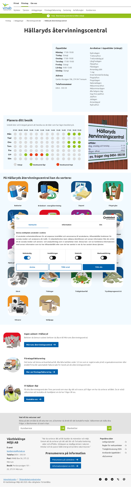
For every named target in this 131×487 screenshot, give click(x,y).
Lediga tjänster (108, 442)
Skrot (18, 291)
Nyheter (17, 10)
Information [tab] (66, 225)
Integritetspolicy (10, 479)
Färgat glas (113, 206)
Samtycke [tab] (33, 225)
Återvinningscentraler (34, 21)
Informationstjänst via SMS (63, 466)
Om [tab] (100, 225)
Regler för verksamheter (112, 445)
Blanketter (72, 428)
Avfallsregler (78, 10)
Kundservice (91, 10)
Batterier (18, 206)
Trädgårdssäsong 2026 (112, 449)
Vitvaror (18, 320)
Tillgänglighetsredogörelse (30, 479)
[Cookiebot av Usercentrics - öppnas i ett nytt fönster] (105, 218)
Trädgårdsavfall (81, 291)
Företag (8, 21)
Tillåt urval (65, 267)
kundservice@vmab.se (16, 451)
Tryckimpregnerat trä (113, 291)
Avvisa (32, 267)
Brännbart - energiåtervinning (49, 206)
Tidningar (49, 291)
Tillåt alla (98, 267)
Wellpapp (49, 320)
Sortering (67, 10)
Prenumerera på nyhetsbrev (63, 460)
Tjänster (26, 10)
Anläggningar (37, 10)
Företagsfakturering (52, 10)
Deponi (81, 206)
